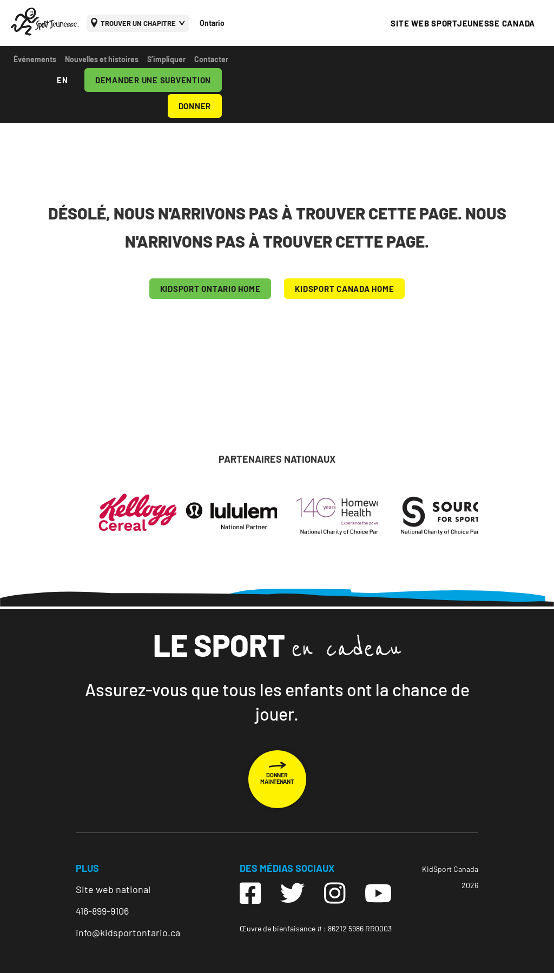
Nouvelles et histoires (101, 59)
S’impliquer (166, 59)
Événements (35, 59)
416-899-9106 (102, 911)
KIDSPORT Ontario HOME (210, 289)
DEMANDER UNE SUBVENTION (153, 80)
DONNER (195, 106)
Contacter (211, 59)
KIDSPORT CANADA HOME (344, 289)
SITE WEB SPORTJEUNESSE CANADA (463, 23)
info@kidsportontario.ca (128, 932)
